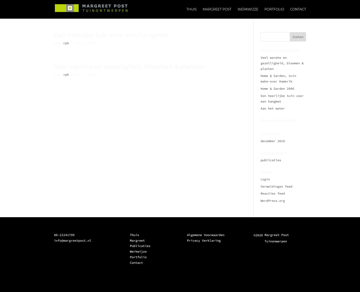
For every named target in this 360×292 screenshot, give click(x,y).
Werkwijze (138, 251)
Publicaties (140, 246)
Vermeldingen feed (276, 186)
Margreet (137, 240)
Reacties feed (273, 193)
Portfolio (138, 257)
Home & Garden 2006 (277, 88)
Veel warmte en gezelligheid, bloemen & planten (129, 66)
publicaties (271, 160)
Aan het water (273, 108)
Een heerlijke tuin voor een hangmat (111, 35)
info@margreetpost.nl (72, 240)
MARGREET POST (217, 9)
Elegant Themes (85, 285)
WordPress (129, 285)
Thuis (134, 235)
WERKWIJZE (247, 9)
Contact (136, 263)
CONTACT (298, 9)
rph (66, 43)
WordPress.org (273, 201)
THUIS (192, 9)
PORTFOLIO (274, 9)
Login (265, 179)
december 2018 (273, 141)
